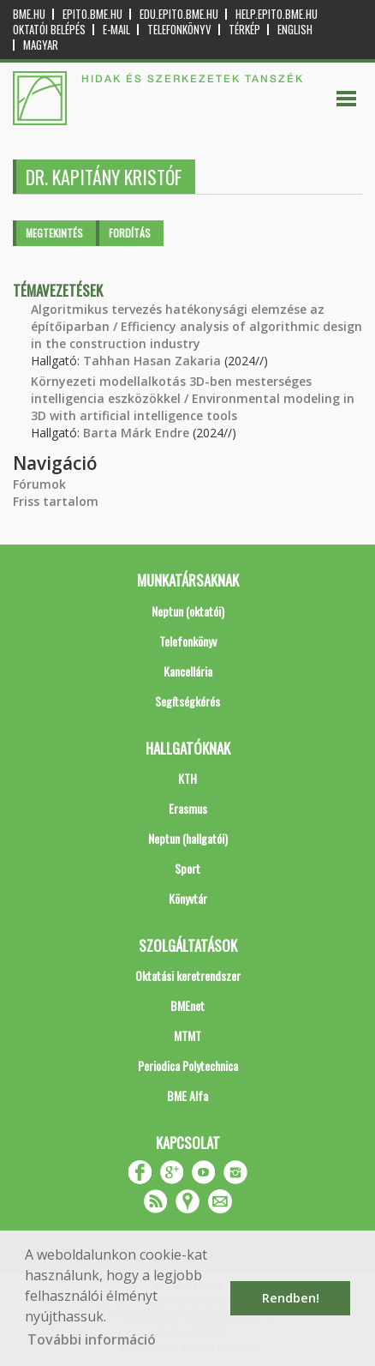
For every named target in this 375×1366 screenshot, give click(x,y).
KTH (187, 778)
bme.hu (29, 14)
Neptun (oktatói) (188, 611)
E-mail (116, 29)
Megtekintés (54, 233)
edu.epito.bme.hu (179, 14)
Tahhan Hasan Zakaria (152, 360)
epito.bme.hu (92, 14)
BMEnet (187, 1005)
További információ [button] (91, 1339)
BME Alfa (187, 1095)
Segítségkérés (187, 701)
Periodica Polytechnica (188, 1065)
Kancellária (188, 671)
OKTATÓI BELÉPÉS (49, 29)
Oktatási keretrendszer (188, 975)
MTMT (187, 1035)
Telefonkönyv (179, 29)
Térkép (244, 29)
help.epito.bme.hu (276, 14)
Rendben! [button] (290, 1298)
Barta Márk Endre (136, 432)
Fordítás (130, 233)
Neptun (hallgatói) (188, 838)
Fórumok (39, 484)
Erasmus (188, 808)
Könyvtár (188, 898)
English (294, 29)
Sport (187, 868)
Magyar (40, 45)
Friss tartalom (55, 501)
